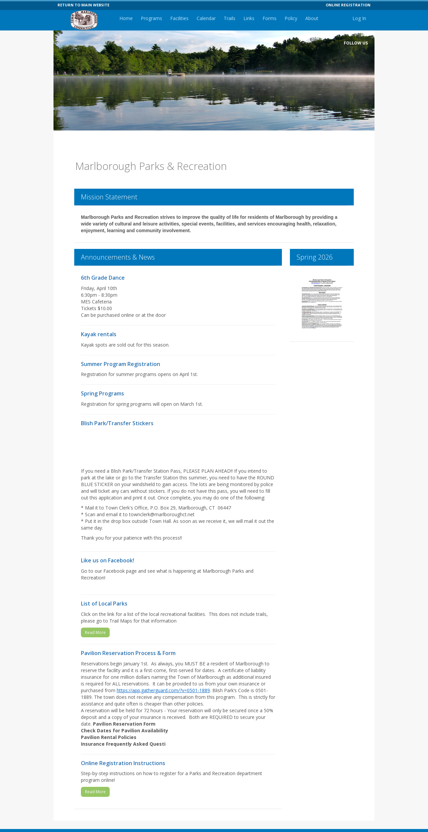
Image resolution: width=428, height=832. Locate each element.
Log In (359, 18)
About (311, 18)
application (110, 487)
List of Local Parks (104, 593)
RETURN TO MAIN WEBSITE (83, 4)
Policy (291, 18)
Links (248, 18)
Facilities (179, 18)
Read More (95, 622)
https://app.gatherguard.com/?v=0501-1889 (163, 680)
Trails (229, 18)
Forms (269, 18)
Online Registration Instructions (123, 753)
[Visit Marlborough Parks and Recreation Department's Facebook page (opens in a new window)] (362, 53)
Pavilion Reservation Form (127, 714)
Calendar (206, 18)
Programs (151, 18)
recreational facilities (182, 604)
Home (126, 18)
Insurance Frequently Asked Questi (123, 734)
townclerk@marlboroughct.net (162, 504)
